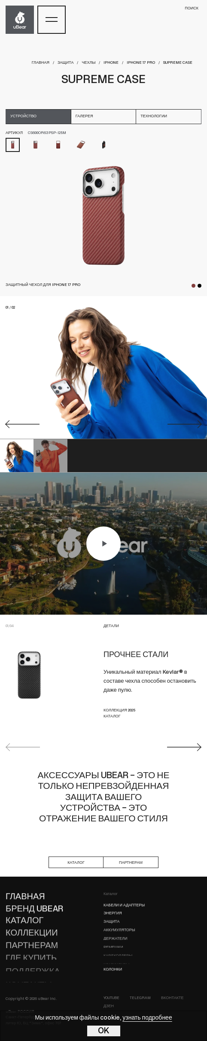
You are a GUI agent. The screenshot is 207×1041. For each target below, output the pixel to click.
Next (184, 747)
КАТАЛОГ (112, 716)
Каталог (111, 894)
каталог (76, 863)
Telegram (140, 998)
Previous (23, 747)
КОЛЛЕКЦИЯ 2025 (119, 710)
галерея (84, 116)
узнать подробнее (147, 1018)
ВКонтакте (172, 998)
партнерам (131, 863)
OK (104, 1031)
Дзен (109, 1006)
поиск (191, 8)
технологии (153, 116)
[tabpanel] (103, 215)
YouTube (111, 998)
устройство (23, 116)
